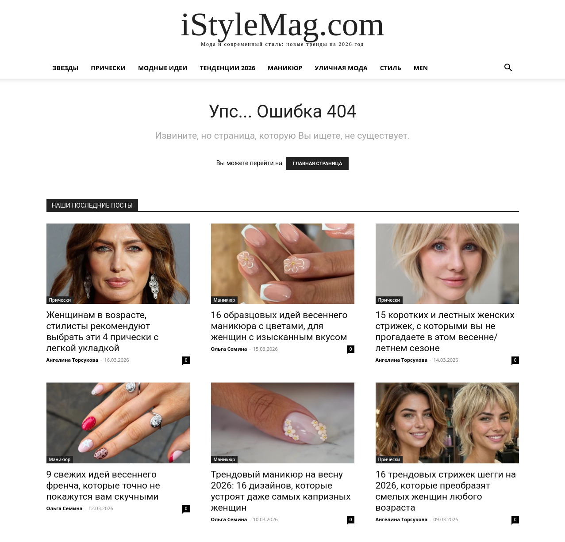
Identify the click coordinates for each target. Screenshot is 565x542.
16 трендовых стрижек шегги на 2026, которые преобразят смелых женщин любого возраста (446, 491)
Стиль (390, 68)
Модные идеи (163, 68)
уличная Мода (341, 68)
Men (421, 68)
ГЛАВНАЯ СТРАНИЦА (317, 164)
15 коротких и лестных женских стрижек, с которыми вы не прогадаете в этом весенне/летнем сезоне (445, 331)
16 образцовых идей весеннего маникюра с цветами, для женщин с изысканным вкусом (279, 326)
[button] (508, 68)
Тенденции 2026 (227, 68)
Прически (108, 68)
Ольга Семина (229, 348)
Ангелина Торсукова (72, 359)
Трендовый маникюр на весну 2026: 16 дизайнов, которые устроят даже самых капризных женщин (281, 491)
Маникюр (285, 68)
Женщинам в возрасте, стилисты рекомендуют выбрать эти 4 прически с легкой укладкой (102, 331)
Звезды (66, 68)
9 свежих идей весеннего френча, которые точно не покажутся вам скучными (103, 485)
